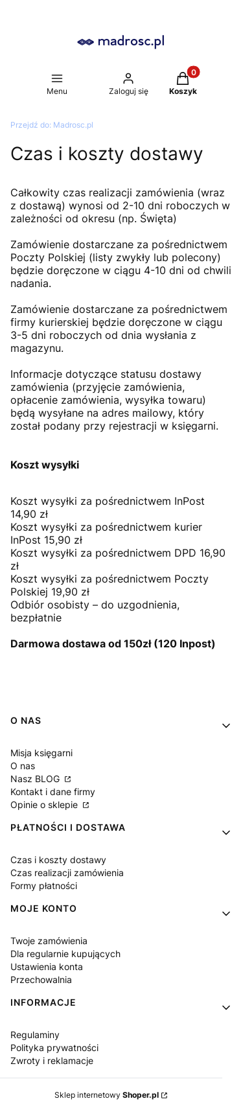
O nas (22, 765)
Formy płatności (43, 885)
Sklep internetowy (106, 1095)
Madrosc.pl (51, 125)
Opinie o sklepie (45, 804)
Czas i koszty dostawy (58, 859)
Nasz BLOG (36, 778)
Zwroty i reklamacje (51, 1060)
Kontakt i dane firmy (52, 791)
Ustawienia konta (46, 966)
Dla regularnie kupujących (65, 953)
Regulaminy (35, 1034)
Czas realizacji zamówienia (67, 872)
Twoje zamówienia (48, 940)
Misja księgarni (41, 752)
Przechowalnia (41, 979)
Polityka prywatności (54, 1047)
